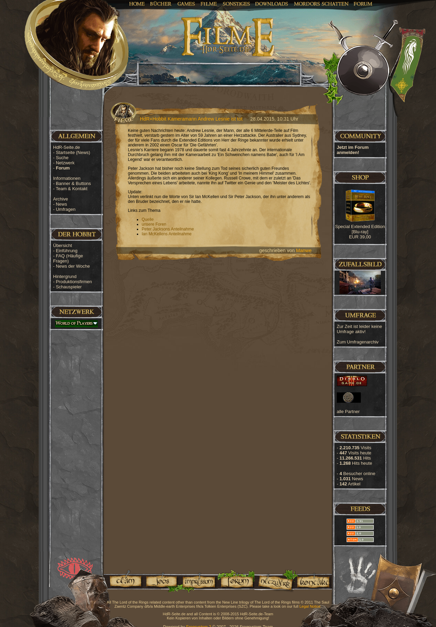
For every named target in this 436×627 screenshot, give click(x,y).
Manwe (304, 250)
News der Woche (73, 266)
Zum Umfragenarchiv (357, 342)
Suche (62, 157)
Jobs (161, 581)
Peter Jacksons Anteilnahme (168, 229)
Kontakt (313, 581)
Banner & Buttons (73, 183)
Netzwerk (65, 162)
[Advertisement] (401, 220)
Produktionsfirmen (74, 281)
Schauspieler (69, 286)
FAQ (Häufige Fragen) (68, 258)
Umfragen (65, 209)
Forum (363, 3)
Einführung (67, 250)
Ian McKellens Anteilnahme (167, 234)
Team (123, 581)
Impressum (198, 581)
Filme (208, 3)
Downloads (271, 3)
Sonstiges (236, 3)
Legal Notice (310, 606)
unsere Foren (154, 224)
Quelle (148, 219)
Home (137, 3)
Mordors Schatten (321, 3)
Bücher (161, 3)
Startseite (73, 152)
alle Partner (348, 411)
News (61, 204)
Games (186, 3)
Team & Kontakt (72, 188)
